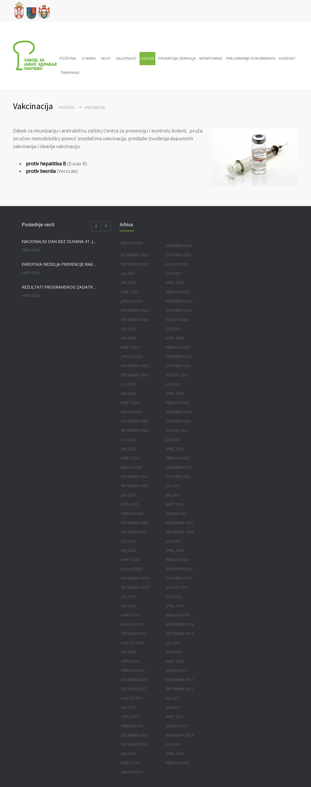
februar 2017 (133, 726)
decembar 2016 (134, 735)
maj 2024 (128, 338)
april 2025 (175, 282)
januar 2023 (132, 412)
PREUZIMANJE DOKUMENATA (250, 58)
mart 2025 (130, 291)
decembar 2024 (179, 301)
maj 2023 (128, 393)
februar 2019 (177, 615)
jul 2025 (128, 273)
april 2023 (175, 393)
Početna (67, 107)
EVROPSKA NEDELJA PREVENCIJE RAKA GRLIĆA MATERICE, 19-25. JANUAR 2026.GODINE (60, 264)
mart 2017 (175, 716)
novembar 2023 (135, 365)
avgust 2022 (177, 430)
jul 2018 (173, 642)
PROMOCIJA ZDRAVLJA (177, 58)
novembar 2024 (135, 310)
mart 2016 (130, 762)
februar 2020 (177, 559)
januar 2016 (132, 772)
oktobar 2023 (178, 365)
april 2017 (130, 716)
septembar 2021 (135, 485)
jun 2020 (173, 541)
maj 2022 (128, 448)
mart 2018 (175, 661)
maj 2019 (128, 605)
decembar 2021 (179, 467)
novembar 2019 (135, 578)
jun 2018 (128, 652)
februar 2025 (177, 291)
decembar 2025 (179, 245)
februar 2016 (177, 762)
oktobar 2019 (178, 578)
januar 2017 (176, 726)
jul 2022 (128, 439)
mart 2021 (175, 504)
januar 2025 (132, 301)
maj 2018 (173, 652)
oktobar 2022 (178, 421)
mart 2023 (130, 402)
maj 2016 (128, 753)
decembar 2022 (179, 412)
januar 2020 (132, 569)
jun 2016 (173, 744)
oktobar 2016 (133, 744)
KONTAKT (287, 58)
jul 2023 (128, 384)
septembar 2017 (179, 689)
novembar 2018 (179, 624)
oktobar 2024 (178, 310)
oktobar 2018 (133, 633)
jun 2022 (173, 439)
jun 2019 (173, 596)
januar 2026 (132, 242)
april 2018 (130, 661)
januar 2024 (132, 356)
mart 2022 (130, 458)
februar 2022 (177, 458)
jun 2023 (173, 384)
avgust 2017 (132, 698)
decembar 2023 (179, 356)
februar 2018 (133, 670)
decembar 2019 (179, 569)
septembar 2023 (135, 375)
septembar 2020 (179, 532)
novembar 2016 (179, 735)
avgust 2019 (177, 587)
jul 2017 (173, 698)
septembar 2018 (179, 633)
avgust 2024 (177, 319)
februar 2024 (177, 347)
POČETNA (67, 58)
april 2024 (175, 338)
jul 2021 (173, 485)
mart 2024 (130, 347)
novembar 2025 (135, 255)
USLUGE (147, 58)
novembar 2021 (135, 476)
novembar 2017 (179, 679)
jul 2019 (128, 596)
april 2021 (130, 504)
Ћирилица (70, 72)
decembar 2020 (134, 522)
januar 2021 (176, 513)
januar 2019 (132, 624)
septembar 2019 (135, 587)
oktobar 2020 (133, 532)
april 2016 (175, 753)
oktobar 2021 (178, 476)
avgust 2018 (132, 642)
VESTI (105, 58)
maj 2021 (173, 495)
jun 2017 (128, 707)
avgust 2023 (177, 375)
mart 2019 (130, 615)
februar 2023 (177, 402)
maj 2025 (128, 282)
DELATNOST (126, 58)
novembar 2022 (135, 421)
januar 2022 (132, 467)
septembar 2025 (135, 264)
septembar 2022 (135, 430)
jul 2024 (128, 328)
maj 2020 (128, 550)
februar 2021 (133, 513)
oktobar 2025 (178, 255)
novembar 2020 (179, 522)
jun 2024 (173, 328)
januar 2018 (176, 670)
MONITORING (211, 58)
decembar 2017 (134, 679)
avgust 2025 (177, 264)
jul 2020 (128, 541)
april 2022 (175, 448)
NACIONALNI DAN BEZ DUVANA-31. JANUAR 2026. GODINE (60, 241)
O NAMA (89, 58)
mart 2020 (130, 559)
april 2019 (175, 605)
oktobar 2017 (133, 689)
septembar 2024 (135, 319)
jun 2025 (173, 273)
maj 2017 (173, 707)
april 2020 (175, 550)
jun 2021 (128, 495)
